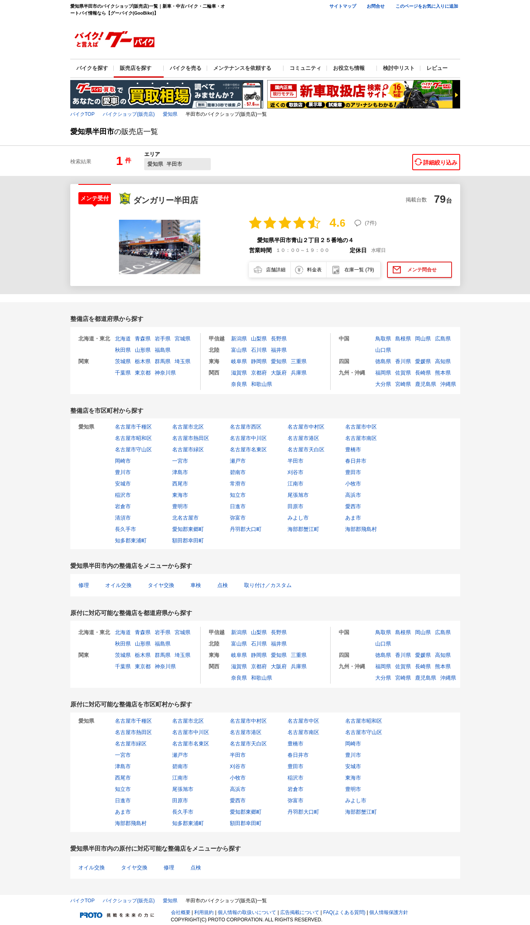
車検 (195, 585)
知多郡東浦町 (131, 540)
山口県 (383, 350)
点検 (222, 585)
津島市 (180, 472)
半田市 (295, 461)
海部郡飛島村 (361, 529)
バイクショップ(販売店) (129, 114)
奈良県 (239, 384)
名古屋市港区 (303, 438)
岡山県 (423, 339)
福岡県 (383, 373)
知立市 (238, 495)
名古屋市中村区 (306, 427)
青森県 (143, 339)
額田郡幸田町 (188, 540)
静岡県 (259, 361)
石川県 (259, 350)
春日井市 (355, 461)
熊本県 (443, 373)
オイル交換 (118, 585)
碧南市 (238, 472)
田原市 (295, 506)
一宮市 (180, 461)
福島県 (163, 350)
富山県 (239, 350)
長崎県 (423, 373)
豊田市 (353, 472)
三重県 (299, 361)
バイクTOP (82, 114)
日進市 (238, 506)
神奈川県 (165, 373)
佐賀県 (403, 373)
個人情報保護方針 (388, 912)
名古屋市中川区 (248, 438)
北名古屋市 (185, 518)
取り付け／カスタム (268, 585)
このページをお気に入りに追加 (427, 6)
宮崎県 (403, 384)
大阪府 (279, 373)
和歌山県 (261, 384)
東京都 (143, 373)
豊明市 (180, 506)
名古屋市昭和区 (133, 438)
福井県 (279, 350)
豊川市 (123, 472)
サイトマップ (342, 6)
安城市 (123, 484)
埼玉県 (182, 361)
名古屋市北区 (188, 427)
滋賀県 (239, 373)
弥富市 (238, 518)
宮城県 (182, 339)
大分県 (383, 384)
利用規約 (204, 912)
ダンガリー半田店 (165, 200)
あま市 (353, 518)
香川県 (403, 361)
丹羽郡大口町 (246, 529)
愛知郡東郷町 (188, 529)
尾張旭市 (298, 495)
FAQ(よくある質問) (344, 912)
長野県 (279, 339)
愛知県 (170, 114)
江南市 (295, 484)
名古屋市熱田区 (190, 438)
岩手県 (163, 339)
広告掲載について (299, 912)
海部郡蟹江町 (303, 529)
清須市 (123, 518)
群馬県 (163, 361)
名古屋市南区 (361, 438)
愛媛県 (423, 361)
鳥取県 (383, 339)
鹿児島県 (425, 384)
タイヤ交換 (161, 585)
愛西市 (353, 506)
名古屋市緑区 (188, 449)
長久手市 (125, 529)
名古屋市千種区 (133, 427)
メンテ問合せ (422, 270)
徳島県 (383, 361)
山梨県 (259, 339)
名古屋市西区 (246, 427)
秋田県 (123, 350)
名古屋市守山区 (133, 449)
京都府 (259, 373)
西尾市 (180, 484)
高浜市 (353, 495)
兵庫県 (299, 373)
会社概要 (180, 912)
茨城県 (123, 361)
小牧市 (353, 484)
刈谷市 (295, 472)
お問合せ (376, 6)
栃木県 (143, 361)
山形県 (143, 350)
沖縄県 (448, 384)
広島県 (443, 339)
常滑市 (238, 484)
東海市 (180, 495)
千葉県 (123, 373)
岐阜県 (239, 361)
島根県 (403, 339)
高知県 (443, 361)
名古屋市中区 (361, 427)
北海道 (123, 339)
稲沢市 (123, 495)
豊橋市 (353, 449)
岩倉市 (123, 506)
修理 (83, 585)
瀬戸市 (238, 461)
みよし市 (298, 518)
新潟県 (239, 339)
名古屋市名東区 (248, 449)
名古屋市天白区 (306, 449)
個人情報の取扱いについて (247, 912)
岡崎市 (123, 461)
